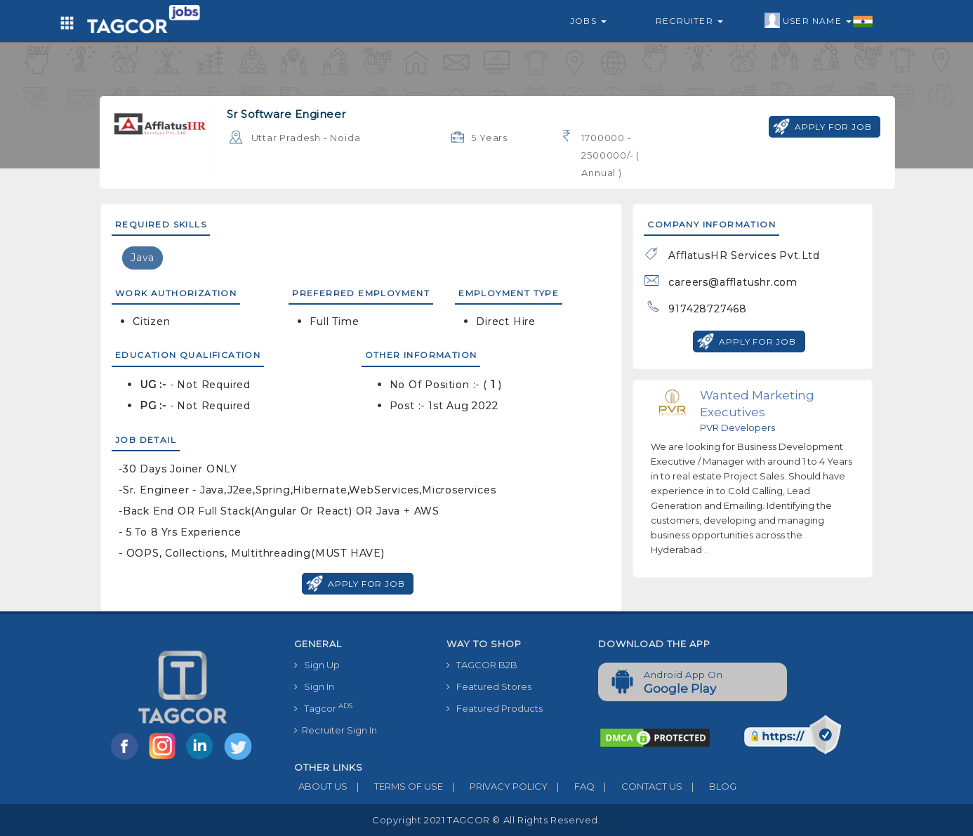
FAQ (571, 786)
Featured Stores (488, 686)
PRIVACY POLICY (495, 786)
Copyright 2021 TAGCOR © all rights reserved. (486, 819)
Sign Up (317, 664)
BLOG (709, 786)
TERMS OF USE (395, 786)
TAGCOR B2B (481, 664)
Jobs (588, 20)
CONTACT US (638, 786)
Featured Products (494, 708)
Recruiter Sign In (335, 730)
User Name (818, 21)
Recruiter (689, 20)
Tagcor (323, 708)
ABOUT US (321, 786)
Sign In (314, 686)
